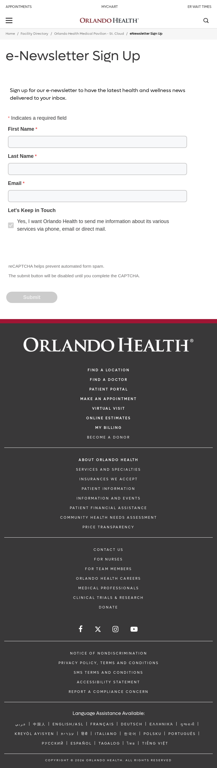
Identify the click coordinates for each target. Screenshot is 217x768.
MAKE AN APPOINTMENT (108, 399)
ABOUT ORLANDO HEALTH (108, 460)
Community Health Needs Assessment (108, 517)
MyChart (109, 7)
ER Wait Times (199, 7)
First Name (21, 129)
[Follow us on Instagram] (115, 629)
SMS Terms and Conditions (108, 672)
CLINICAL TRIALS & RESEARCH (108, 597)
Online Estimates (108, 418)
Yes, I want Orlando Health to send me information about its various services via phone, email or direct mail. (93, 225)
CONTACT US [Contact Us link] (108, 549)
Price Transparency (108, 527)
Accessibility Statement (108, 682)
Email (14, 183)
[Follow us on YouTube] (134, 629)
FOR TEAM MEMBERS (108, 569)
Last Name (21, 156)
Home (10, 34)
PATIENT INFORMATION (108, 488)
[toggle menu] (10, 21)
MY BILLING (108, 428)
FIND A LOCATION (109, 370)
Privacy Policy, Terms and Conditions (108, 663)
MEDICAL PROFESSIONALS (108, 588)
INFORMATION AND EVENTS (109, 498)
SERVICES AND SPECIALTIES (108, 469)
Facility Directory (34, 34)
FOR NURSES (108, 559)
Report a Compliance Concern (109, 692)
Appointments (19, 7)
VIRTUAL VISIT (108, 408)
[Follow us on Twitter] (98, 630)
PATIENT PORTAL (108, 389)
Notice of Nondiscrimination (108, 653)
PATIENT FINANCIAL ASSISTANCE (108, 508)
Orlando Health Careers (108, 578)
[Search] (205, 21)
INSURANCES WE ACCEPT (108, 479)
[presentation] (50, 248)
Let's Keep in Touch (32, 210)
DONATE (108, 607)
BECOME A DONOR (108, 437)
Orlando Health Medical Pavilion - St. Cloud (89, 34)
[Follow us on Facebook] (81, 629)
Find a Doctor (108, 380)
